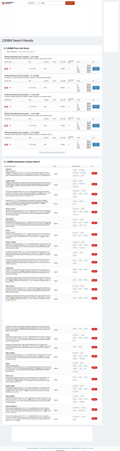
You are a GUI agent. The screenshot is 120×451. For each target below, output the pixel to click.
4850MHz (80, 221)
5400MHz (85, 336)
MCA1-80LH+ (25, 335)
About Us (91, 445)
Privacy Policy (43, 445)
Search (70, 3)
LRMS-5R (75, 270)
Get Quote (96, 69)
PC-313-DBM (32, 87)
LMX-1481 (24, 250)
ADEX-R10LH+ (25, 413)
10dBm (21, 192)
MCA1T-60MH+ (25, 190)
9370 (74, 338)
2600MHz (85, 210)
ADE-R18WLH (81, 407)
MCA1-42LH (75, 212)
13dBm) (74, 170)
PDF (94, 173)
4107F (86, 201)
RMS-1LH (75, 377)
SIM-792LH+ (25, 286)
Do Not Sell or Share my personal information (59, 445)
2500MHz (85, 354)
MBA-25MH (25, 353)
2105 (74, 233)
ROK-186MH (27, 172)
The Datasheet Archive (8, 3)
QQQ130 (85, 182)
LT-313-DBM (32, 68)
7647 (78, 223)
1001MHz (80, 287)
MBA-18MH (25, 364)
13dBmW (81, 201)
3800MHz (31, 195)
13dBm (79, 193)
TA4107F (16, 198)
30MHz (13, 192)
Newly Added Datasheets (33, 445)
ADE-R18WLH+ (25, 405)
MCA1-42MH (81, 245)
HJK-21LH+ (25, 232)
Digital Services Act (76, 445)
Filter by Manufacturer (12, 51)
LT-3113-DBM (32, 106)
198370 (82, 175)
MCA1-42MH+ (25, 242)
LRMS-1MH (82, 185)
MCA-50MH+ (25, 395)
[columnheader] (28, 166)
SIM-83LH (86, 221)
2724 (78, 367)
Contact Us (85, 445)
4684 (74, 367)
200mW (80, 182)
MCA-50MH (75, 398)
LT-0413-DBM (32, 125)
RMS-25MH (25, 384)
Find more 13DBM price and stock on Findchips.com (52, 152)
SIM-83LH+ (24, 220)
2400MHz (85, 365)
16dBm (49, 192)
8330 (74, 223)
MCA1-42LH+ (25, 208)
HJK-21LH (79, 233)
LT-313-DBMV (32, 144)
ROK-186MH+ (20, 172)
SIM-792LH (75, 289)
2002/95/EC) (83, 173)
